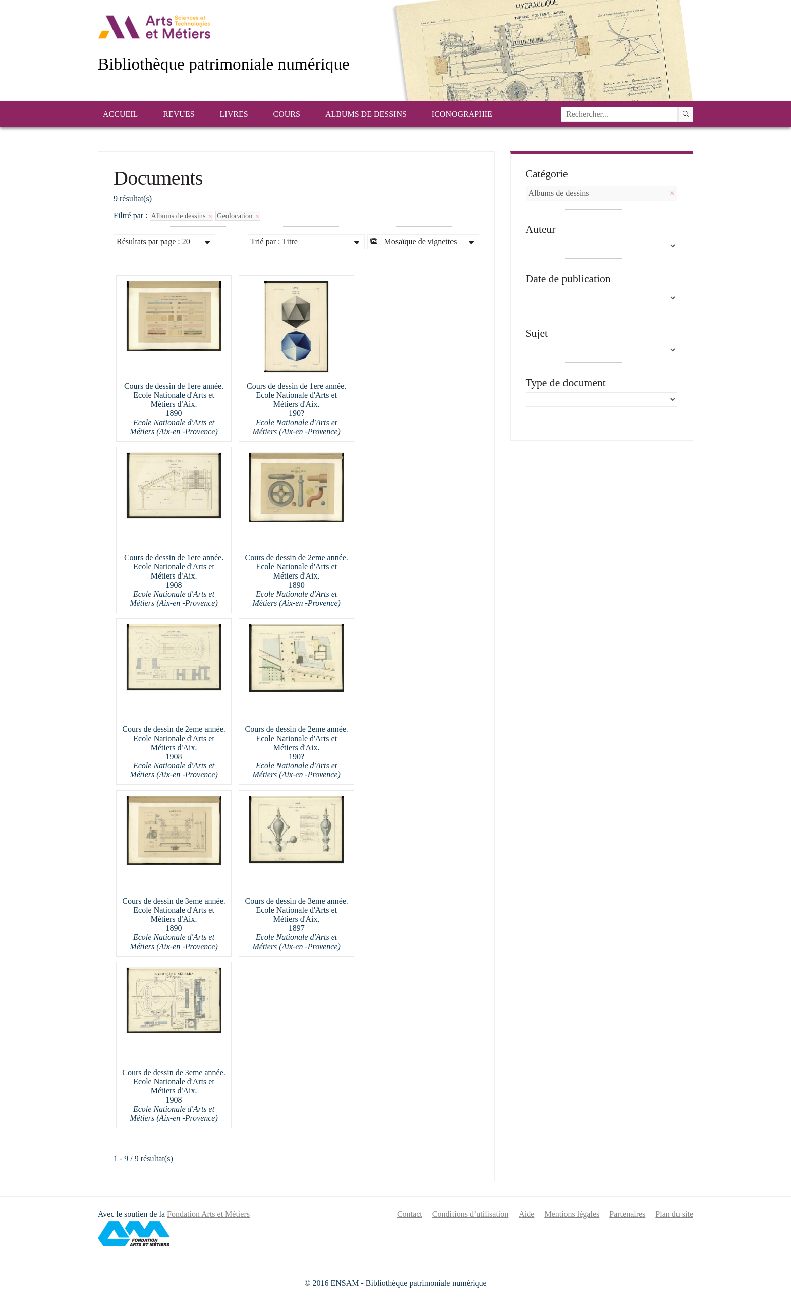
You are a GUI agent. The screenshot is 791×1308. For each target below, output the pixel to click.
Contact (409, 1214)
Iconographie (462, 114)
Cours (286, 114)
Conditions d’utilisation (470, 1214)
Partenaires (627, 1214)
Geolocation (238, 216)
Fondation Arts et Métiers (208, 1214)
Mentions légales (571, 1214)
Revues (178, 114)
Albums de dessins (366, 114)
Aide (526, 1214)
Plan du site (674, 1214)
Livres (234, 114)
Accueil (120, 114)
